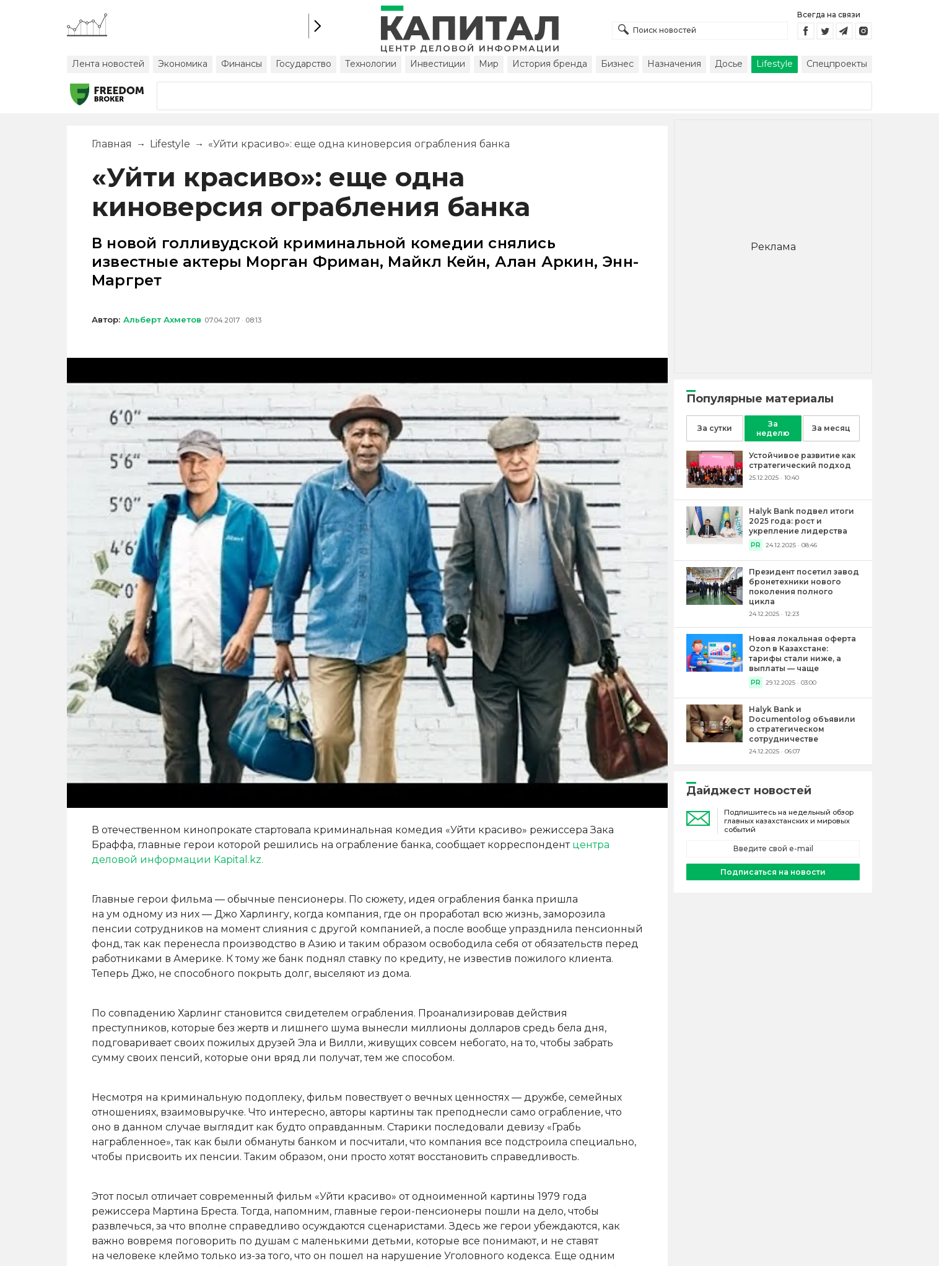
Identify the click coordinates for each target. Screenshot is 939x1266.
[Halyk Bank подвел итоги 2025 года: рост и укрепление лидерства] (714, 541)
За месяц (831, 428)
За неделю (773, 428)
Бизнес (617, 63)
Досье (729, 63)
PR (756, 545)
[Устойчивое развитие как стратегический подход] (714, 484)
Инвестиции (437, 63)
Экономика (182, 63)
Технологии (370, 63)
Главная (112, 144)
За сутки (714, 428)
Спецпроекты (836, 63)
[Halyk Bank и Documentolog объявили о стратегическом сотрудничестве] (714, 739)
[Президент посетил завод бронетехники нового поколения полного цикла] (714, 601)
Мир (489, 63)
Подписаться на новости (773, 872)
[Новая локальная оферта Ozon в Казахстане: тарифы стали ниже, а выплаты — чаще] (714, 668)
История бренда (549, 63)
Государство (303, 63)
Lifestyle (774, 63)
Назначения (674, 63)
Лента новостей (108, 63)
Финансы (241, 63)
